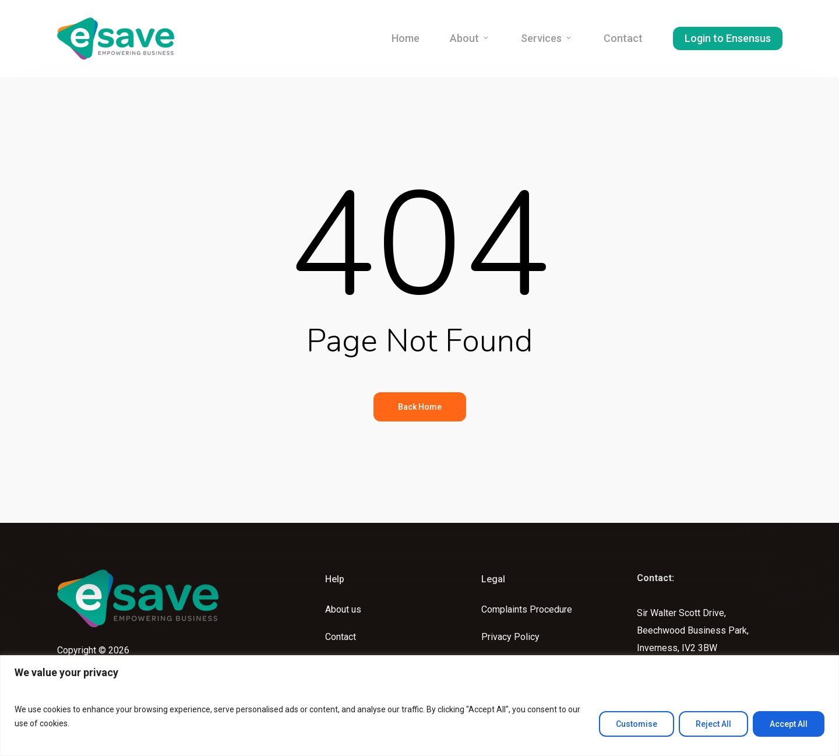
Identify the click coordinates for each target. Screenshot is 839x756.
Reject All (713, 724)
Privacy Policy (510, 636)
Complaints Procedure (526, 609)
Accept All (789, 724)
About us (343, 609)
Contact (340, 636)
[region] (419, 705)
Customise (636, 724)
